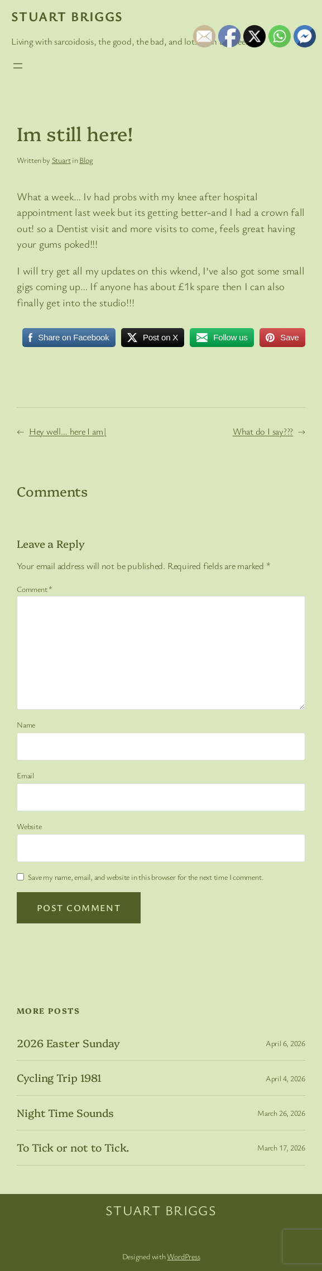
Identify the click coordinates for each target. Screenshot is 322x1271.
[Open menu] (18, 66)
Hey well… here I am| (68, 431)
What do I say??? (263, 431)
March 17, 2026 (281, 1147)
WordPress (183, 1256)
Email (25, 775)
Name (26, 724)
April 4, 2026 (285, 1078)
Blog (86, 160)
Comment (34, 589)
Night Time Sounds (65, 1113)
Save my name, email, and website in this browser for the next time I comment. (145, 877)
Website (29, 826)
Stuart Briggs (67, 16)
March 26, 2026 (281, 1113)
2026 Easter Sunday (68, 1043)
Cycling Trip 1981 (59, 1078)
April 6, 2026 (285, 1043)
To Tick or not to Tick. (73, 1147)
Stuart (61, 160)
